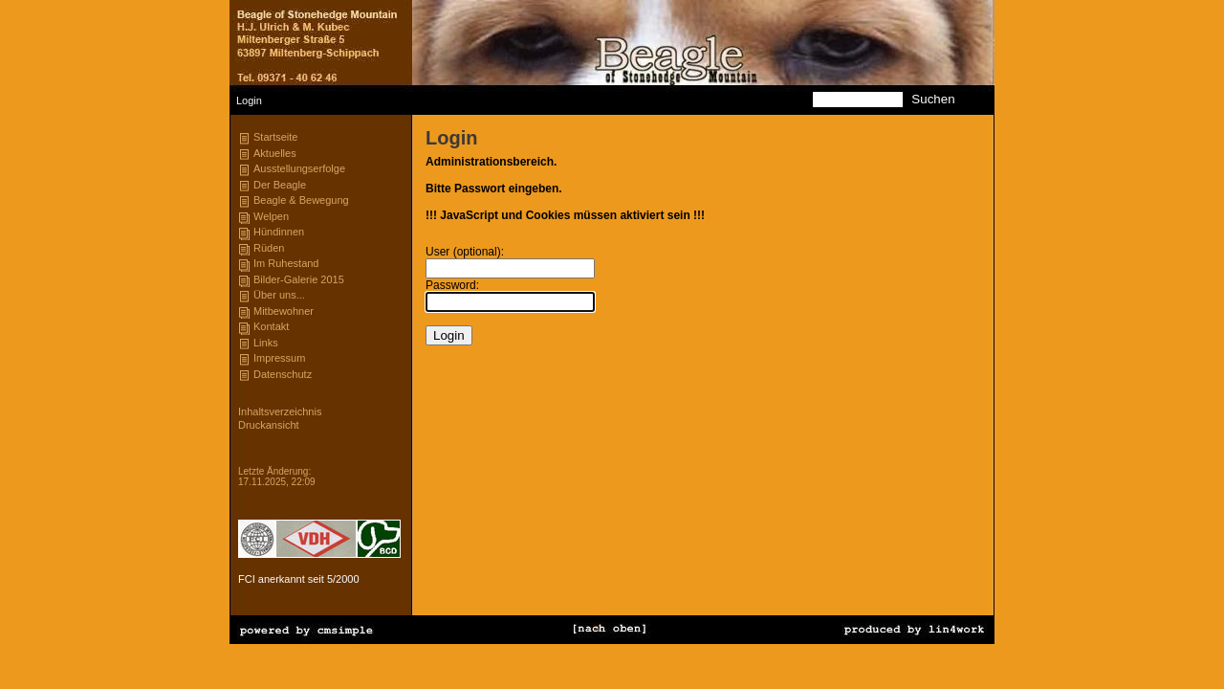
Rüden (268, 248)
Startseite (275, 137)
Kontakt (271, 326)
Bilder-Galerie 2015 (298, 279)
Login (249, 451)
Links (265, 342)
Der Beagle (279, 184)
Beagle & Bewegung (301, 200)
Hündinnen (278, 231)
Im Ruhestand (285, 263)
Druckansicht (268, 425)
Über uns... (279, 294)
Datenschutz (282, 374)
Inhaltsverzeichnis (279, 411)
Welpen (271, 216)
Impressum (279, 358)
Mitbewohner (283, 311)
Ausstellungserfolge (299, 168)
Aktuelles (274, 153)
